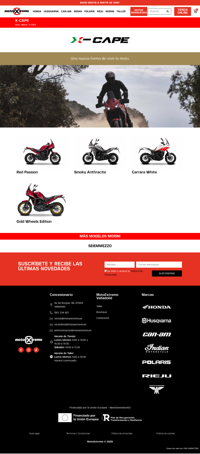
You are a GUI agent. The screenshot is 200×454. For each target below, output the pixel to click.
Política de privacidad (121, 434)
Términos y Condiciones (78, 434)
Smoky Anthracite (90, 173)
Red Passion (27, 173)
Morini (110, 11)
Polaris (89, 11)
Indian (78, 11)
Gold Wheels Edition (34, 222)
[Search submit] (167, 11)
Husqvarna (51, 11)
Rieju (100, 11)
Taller (121, 11)
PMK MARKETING (190, 449)
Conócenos (102, 318)
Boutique (101, 312)
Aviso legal (34, 434)
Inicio (17, 25)
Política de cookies (165, 434)
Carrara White (144, 173)
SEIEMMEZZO (100, 246)
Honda (37, 11)
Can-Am (66, 11)
